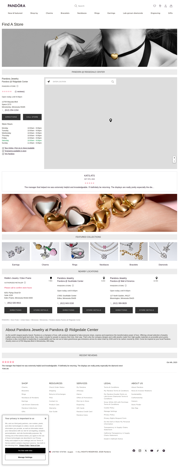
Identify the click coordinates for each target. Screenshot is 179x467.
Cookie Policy (109, 408)
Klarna (79, 394)
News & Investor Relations (141, 391)
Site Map (134, 408)
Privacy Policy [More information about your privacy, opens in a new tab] (24, 445)
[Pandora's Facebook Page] (133, 450)
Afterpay (80, 391)
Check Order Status (56, 387)
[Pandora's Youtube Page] (151, 450)
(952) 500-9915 (14, 303)
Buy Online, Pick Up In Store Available (19, 148)
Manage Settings (110, 411)
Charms (49, 13)
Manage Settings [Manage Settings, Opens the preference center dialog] (25, 457)
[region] (25, 440)
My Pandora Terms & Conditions (116, 391)
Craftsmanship (136, 398)
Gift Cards (80, 408)
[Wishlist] (154, 6)
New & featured (15, 13)
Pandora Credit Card (84, 411)
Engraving (155, 13)
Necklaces (82, 13)
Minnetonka (44, 320)
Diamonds (163, 254)
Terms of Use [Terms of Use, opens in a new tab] (35, 445)
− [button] (174, 161)
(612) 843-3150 (67, 303)
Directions (11, 117)
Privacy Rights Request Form (115, 418)
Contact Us (53, 401)
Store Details (41, 310)
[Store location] (160, 6)
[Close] (45, 418)
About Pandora (137, 387)
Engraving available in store (15, 151)
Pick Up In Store (83, 401)
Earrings (111, 13)
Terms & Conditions (111, 387)
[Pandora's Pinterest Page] (163, 450)
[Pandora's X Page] (145, 450)
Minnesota (34, 320)
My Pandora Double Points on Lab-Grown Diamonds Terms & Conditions (116, 396)
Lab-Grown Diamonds (30, 405)
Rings (97, 13)
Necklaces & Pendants (30, 398)
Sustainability (136, 394)
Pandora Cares (82, 415)
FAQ (51, 398)
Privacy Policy (109, 415)
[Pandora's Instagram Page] (139, 450)
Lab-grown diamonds (133, 13)
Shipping (52, 391)
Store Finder (15, 320)
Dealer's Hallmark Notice (113, 439)
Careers (134, 401)
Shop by (34, 13)
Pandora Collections (29, 408)
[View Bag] (171, 6)
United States (25, 320)
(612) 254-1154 (11, 110)
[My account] (165, 6)
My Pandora (9, 154)
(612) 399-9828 (120, 303)
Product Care (54, 405)
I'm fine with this (25, 451)
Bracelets (65, 13)
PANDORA (5, 320)
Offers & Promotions (84, 398)
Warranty (52, 408)
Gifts (170, 13)
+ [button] (174, 157)
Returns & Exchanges (57, 394)
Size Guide (53, 411)
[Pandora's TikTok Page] (157, 450)
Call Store (32, 117)
